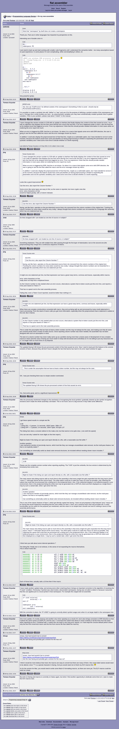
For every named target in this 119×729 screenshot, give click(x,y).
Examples (66, 721)
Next (32, 20)
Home (53, 8)
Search (58, 8)
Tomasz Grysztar (58, 724)
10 (29, 20)
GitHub (69, 724)
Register (63, 8)
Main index (42, 721)
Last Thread (101, 701)
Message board (74, 721)
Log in (70, 10)
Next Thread (109, 701)
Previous (12, 20)
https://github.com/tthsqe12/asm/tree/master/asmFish (38, 638)
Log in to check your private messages (56, 10)
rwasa (64, 727)
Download (49, 721)
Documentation (57, 721)
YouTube (73, 724)
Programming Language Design (24, 16)
